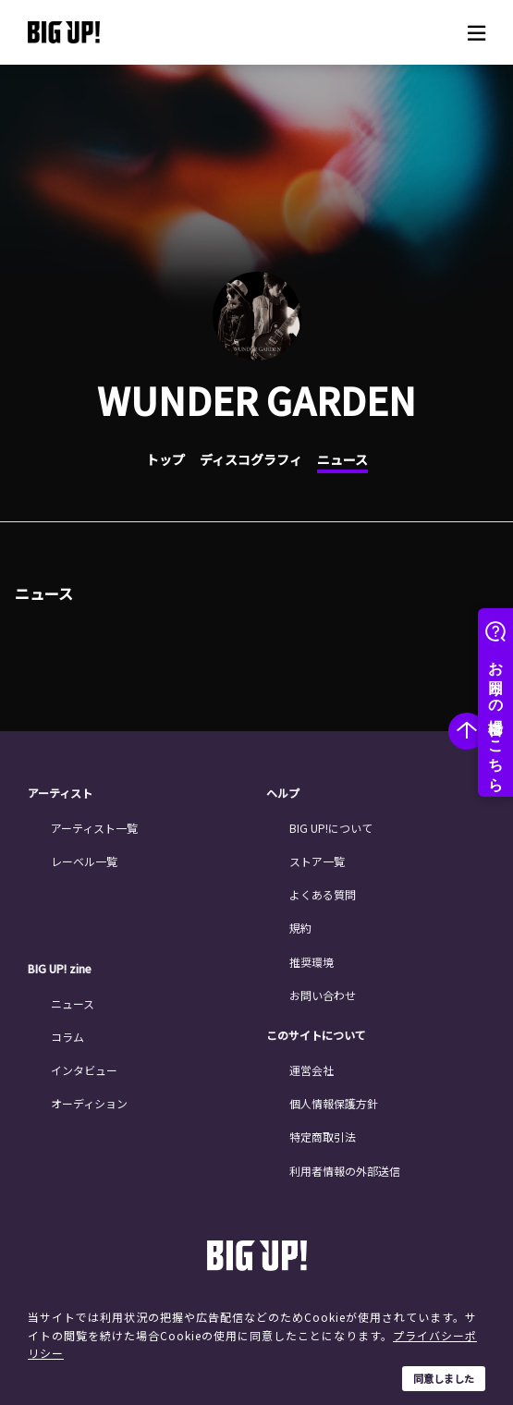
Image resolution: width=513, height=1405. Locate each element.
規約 (300, 927)
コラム (67, 1037)
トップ (165, 459)
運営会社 (311, 1070)
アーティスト (60, 793)
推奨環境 (311, 962)
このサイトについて (316, 1035)
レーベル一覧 (84, 861)
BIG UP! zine (60, 968)
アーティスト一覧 (94, 828)
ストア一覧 (317, 861)
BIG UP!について (331, 828)
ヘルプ (282, 793)
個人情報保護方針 (333, 1103)
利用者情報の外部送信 (344, 1171)
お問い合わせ (322, 995)
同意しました (443, 1378)
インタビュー (84, 1070)
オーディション (89, 1103)
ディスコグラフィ (251, 459)
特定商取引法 (322, 1136)
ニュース (342, 459)
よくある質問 (322, 894)
